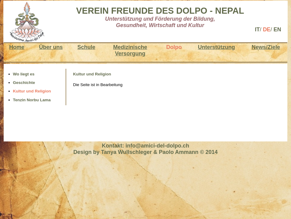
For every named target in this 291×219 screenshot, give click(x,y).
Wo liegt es (24, 74)
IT (257, 29)
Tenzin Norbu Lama (32, 100)
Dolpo (174, 47)
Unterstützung (216, 47)
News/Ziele (266, 47)
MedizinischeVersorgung (130, 50)
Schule (86, 47)
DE (266, 29)
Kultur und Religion (32, 91)
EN (277, 29)
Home (16, 47)
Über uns (51, 47)
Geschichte (24, 82)
